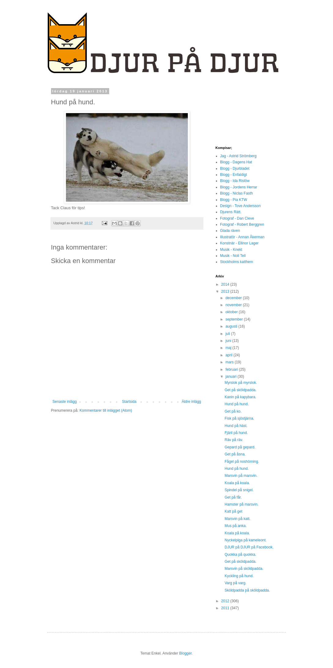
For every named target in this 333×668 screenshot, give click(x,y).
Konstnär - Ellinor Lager (239, 243)
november (234, 305)
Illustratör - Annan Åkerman (242, 237)
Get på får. (233, 497)
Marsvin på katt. (237, 519)
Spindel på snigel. (238, 490)
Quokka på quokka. (240, 554)
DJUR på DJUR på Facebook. (248, 547)
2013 (225, 291)
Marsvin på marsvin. (240, 475)
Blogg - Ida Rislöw (235, 181)
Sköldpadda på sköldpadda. (247, 590)
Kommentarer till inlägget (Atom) (106, 410)
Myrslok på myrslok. (240, 382)
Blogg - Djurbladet (235, 168)
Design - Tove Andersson (240, 206)
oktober (232, 312)
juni (228, 341)
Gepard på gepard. (239, 447)
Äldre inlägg (191, 401)
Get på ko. (232, 411)
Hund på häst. (235, 426)
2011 (225, 608)
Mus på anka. (235, 526)
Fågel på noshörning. (241, 461)
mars (230, 362)
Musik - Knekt (231, 249)
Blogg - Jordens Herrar (238, 187)
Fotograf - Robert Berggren (242, 224)
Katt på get (233, 511)
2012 (225, 601)
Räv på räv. (233, 440)
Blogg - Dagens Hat (236, 162)
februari (232, 369)
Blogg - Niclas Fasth (236, 193)
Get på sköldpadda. (240, 390)
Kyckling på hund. (238, 576)
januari (231, 376)
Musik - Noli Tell (233, 256)
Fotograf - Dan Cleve (237, 218)
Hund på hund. (236, 404)
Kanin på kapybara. (240, 397)
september (234, 319)
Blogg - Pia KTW (233, 200)
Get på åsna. (235, 454)
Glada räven (230, 230)
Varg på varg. (235, 583)
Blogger (185, 653)
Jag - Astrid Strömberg (238, 156)
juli (228, 334)
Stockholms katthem (236, 262)
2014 (225, 284)
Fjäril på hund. (236, 433)
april (229, 355)
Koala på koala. (237, 483)
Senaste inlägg (65, 401)
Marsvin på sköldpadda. (243, 568)
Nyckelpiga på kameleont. (245, 540)
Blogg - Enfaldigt (233, 175)
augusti (231, 326)
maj (228, 348)
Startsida (129, 401)
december (234, 298)
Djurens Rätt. (231, 212)
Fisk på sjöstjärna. (239, 418)
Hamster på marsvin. (241, 504)
